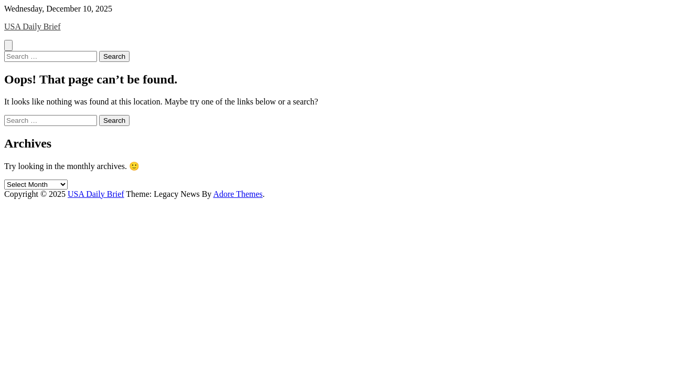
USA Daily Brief (32, 26)
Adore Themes (237, 194)
